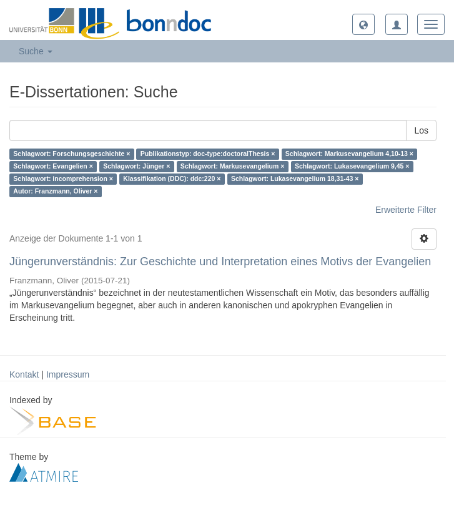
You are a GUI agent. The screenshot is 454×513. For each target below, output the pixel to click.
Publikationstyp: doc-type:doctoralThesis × (208, 154)
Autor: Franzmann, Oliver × (55, 191)
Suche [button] (35, 51)
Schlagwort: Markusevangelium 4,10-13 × (349, 154)
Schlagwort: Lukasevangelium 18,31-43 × (295, 179)
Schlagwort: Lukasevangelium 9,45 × (352, 166)
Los (421, 130)
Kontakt (24, 374)
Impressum (67, 374)
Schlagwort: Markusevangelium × (232, 166)
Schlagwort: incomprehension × (63, 179)
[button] (363, 24)
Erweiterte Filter (406, 210)
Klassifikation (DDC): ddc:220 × (171, 179)
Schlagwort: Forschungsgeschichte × (71, 154)
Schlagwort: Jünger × (136, 166)
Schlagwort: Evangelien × (53, 166)
